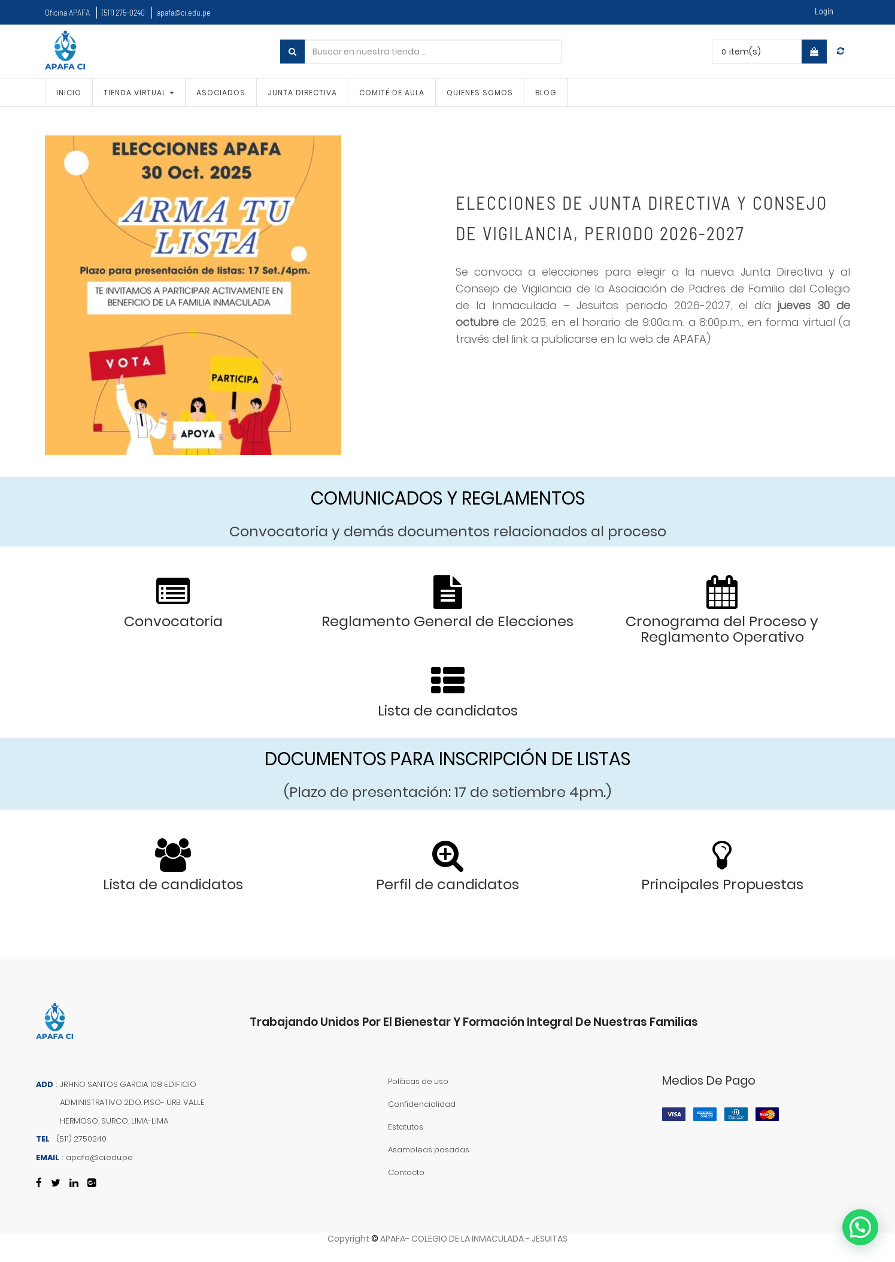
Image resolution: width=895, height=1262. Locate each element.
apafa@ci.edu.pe (184, 12)
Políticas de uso (418, 1081)
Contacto (406, 1172)
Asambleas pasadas (428, 1149)
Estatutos (405, 1127)
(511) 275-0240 (123, 12)
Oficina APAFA (67, 12)
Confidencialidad (422, 1104)
